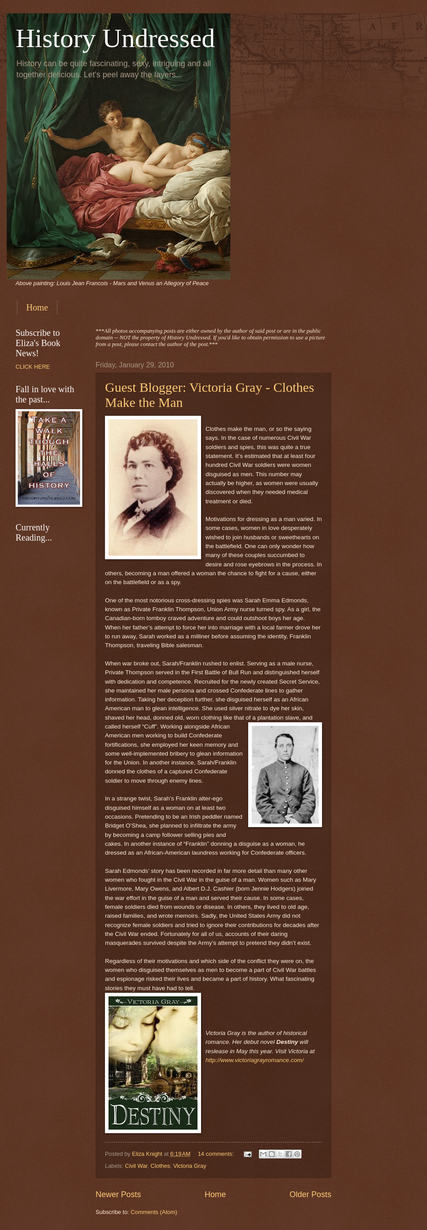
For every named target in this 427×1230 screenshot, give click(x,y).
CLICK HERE (33, 366)
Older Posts (310, 1194)
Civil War (136, 1165)
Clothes (160, 1165)
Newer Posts (118, 1194)
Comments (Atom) (154, 1212)
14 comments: (216, 1153)
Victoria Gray (189, 1165)
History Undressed (115, 38)
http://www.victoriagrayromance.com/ (254, 1060)
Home (37, 307)
